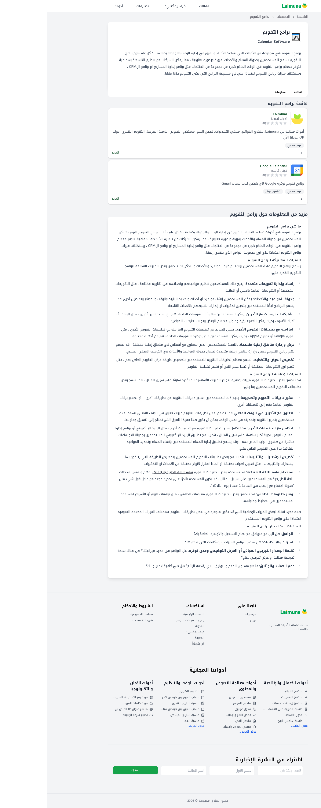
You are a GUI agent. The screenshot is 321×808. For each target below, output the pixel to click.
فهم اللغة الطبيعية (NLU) (125, 472)
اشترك (88, 770)
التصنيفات (96, 6)
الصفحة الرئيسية (146, 614)
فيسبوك (203, 614)
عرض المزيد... (252, 726)
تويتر (206, 620)
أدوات (72, 6)
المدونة (152, 626)
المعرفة (152, 638)
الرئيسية (255, 17)
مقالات (157, 6)
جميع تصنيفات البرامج (143, 620)
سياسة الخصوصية (94, 614)
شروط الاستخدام (95, 620)
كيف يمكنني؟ (128, 6)
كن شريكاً (151, 644)
